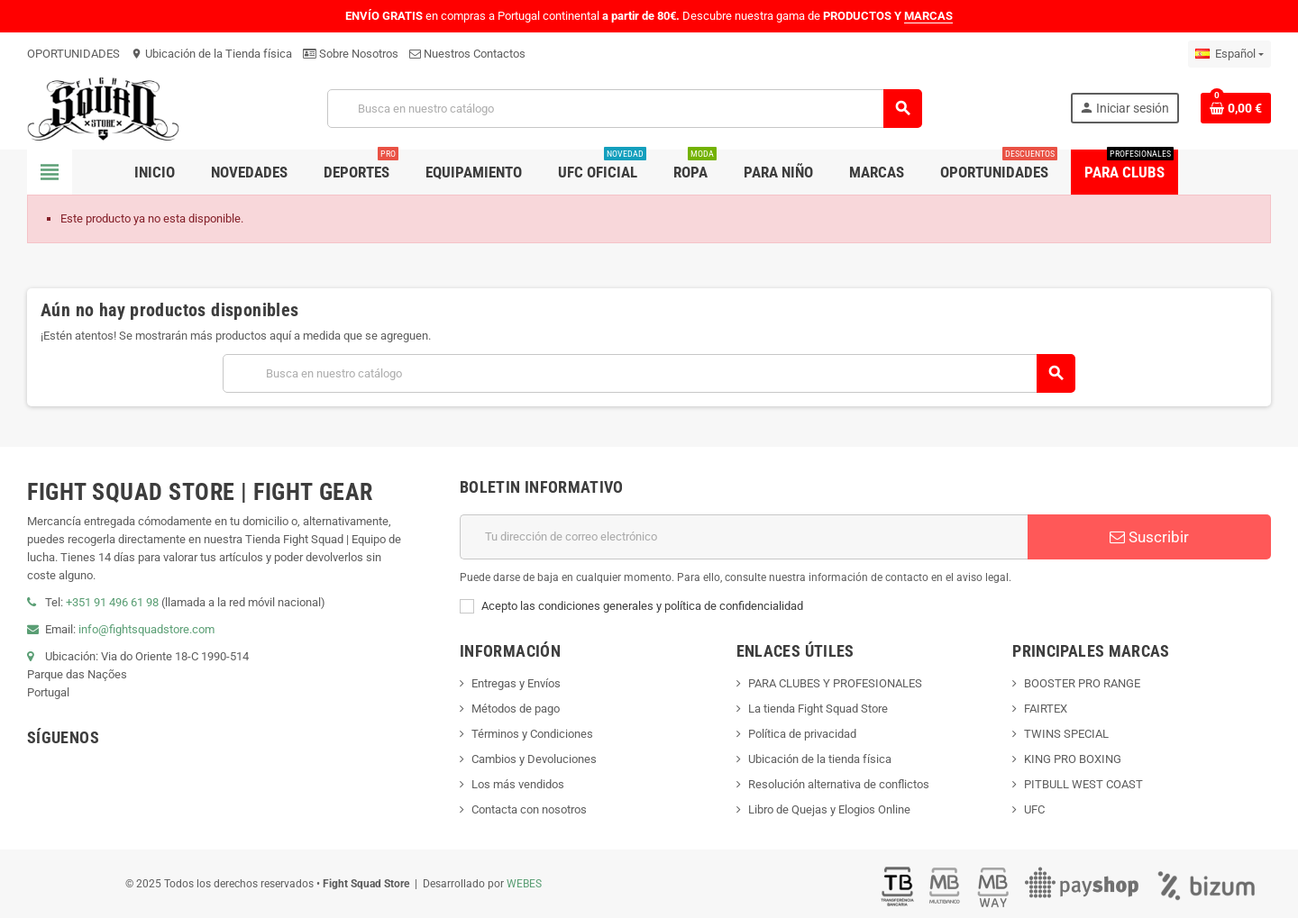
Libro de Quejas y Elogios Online (829, 809)
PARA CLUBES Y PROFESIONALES (835, 683)
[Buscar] (623, 108)
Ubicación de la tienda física (819, 759)
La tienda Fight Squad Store (818, 708)
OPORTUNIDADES (73, 53)
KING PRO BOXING (1072, 759)
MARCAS (928, 16)
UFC (1034, 809)
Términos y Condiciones (532, 734)
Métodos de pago (515, 708)
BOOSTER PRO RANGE (1082, 683)
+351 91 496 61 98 (112, 602)
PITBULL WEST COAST (1083, 784)
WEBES (524, 883)
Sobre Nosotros (350, 53)
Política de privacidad (802, 734)
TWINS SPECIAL (1066, 734)
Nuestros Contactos (467, 53)
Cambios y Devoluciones (534, 759)
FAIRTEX (1045, 708)
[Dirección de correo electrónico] (744, 536)
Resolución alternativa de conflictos (838, 784)
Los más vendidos (517, 784)
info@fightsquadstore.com (146, 629)
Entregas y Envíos (516, 683)
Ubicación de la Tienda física (211, 53)
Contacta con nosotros (529, 809)
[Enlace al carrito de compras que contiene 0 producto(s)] (1236, 108)
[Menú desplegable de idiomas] (1229, 54)
